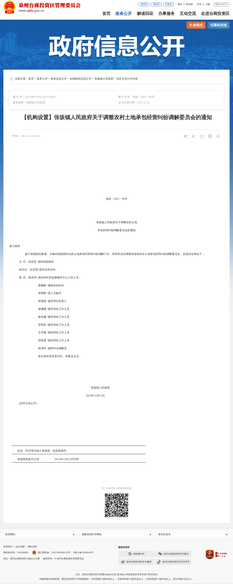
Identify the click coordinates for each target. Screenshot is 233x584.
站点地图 (20, 547)
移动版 (189, 4)
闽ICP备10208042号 (84, 553)
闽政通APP (136, 555)
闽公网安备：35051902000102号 (51, 553)
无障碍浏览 (218, 25)
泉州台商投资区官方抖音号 (173, 563)
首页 (106, 13)
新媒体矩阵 (124, 548)
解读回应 (145, 13)
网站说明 (32, 547)
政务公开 (123, 13)
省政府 (156, 4)
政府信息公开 (59, 78)
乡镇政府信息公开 (80, 78)
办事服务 (166, 13)
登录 (199, 4)
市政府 (168, 4)
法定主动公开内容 (127, 78)
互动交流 (188, 13)
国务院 (144, 4)
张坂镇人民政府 (103, 78)
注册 (208, 4)
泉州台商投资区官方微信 (173, 555)
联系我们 (7, 547)
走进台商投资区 (215, 13)
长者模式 (196, 25)
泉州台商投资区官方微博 (136, 563)
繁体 (180, 4)
